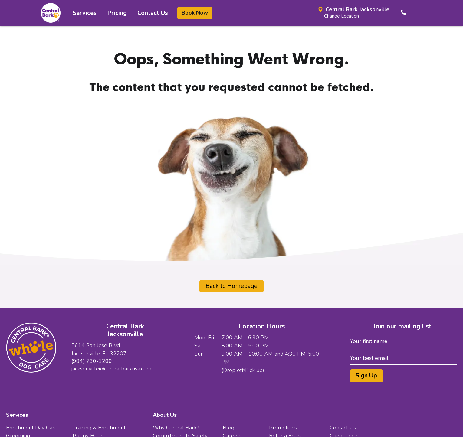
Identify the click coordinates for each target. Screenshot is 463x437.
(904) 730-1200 (91, 361)
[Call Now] (403, 13)
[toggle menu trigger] (417, 13)
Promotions (283, 427)
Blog (228, 427)
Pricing (117, 13)
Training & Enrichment (99, 427)
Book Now (195, 12)
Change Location (341, 16)
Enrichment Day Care (31, 427)
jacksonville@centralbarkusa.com (111, 368)
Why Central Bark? (176, 427)
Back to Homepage (231, 286)
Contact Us (152, 13)
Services (85, 13)
